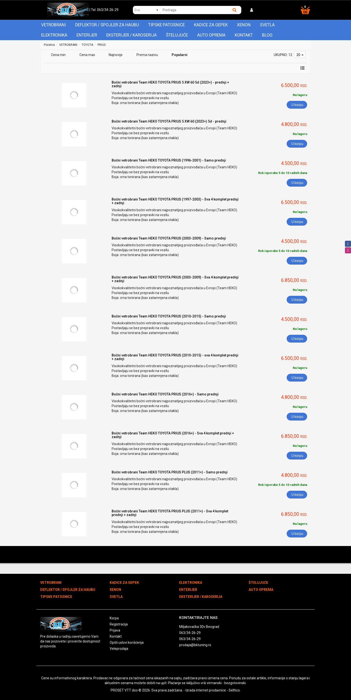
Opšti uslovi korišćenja (127, 642)
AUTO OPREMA (211, 35)
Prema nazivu (147, 55)
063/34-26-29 (190, 633)
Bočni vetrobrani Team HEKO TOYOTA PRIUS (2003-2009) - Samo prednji (169, 238)
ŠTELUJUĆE (177, 35)
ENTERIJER (87, 35)
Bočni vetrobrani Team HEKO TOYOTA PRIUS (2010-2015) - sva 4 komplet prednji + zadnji (175, 357)
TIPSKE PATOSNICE (166, 24)
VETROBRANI (53, 24)
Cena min (58, 55)
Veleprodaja (119, 649)
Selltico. (235, 690)
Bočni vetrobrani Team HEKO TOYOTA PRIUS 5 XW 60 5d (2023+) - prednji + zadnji (170, 84)
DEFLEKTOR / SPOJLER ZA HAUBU (107, 24)
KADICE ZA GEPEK (211, 24)
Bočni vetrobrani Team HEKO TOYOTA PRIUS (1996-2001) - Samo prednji (169, 160)
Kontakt (244, 35)
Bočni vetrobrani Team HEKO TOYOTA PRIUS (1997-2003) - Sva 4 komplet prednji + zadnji (175, 201)
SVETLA (267, 24)
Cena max (87, 55)
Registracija (119, 624)
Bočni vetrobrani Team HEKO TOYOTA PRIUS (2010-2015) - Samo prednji (169, 316)
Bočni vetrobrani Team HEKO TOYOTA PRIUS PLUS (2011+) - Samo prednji (170, 472)
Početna (49, 45)
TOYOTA (87, 45)
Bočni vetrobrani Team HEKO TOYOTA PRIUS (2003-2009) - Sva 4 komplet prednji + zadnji (175, 279)
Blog (267, 35)
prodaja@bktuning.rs (195, 645)
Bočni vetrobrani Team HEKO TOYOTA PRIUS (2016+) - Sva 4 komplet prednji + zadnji (173, 435)
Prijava (115, 630)
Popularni (179, 55)
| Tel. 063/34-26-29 (103, 10)
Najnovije (116, 55)
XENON (244, 24)
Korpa (114, 618)
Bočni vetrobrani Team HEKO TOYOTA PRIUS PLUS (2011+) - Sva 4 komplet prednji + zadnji (170, 513)
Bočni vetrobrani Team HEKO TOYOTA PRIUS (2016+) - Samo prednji (165, 394)
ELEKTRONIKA (54, 35)
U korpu (297, 105)
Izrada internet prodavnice (205, 690)
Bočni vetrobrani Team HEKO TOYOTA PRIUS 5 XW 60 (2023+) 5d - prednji (169, 121)
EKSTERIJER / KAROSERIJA (131, 35)
